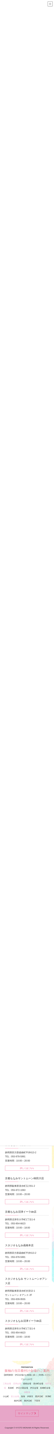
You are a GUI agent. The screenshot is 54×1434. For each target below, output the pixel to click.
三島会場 (7, 1384)
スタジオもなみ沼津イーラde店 (23, 1320)
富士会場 (15, 1396)
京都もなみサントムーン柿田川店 (24, 1178)
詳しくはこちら (27, 1168)
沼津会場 (17, 1384)
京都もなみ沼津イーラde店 (20, 1211)
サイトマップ (27, 1413)
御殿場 (27, 1392)
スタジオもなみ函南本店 (19, 1245)
